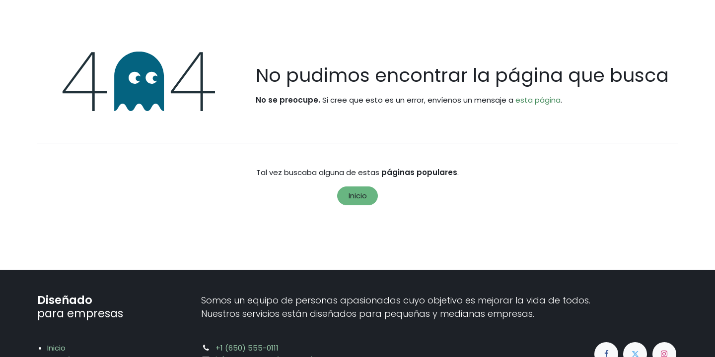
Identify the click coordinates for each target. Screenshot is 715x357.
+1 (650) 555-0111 (247, 348)
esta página (538, 100)
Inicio (358, 195)
